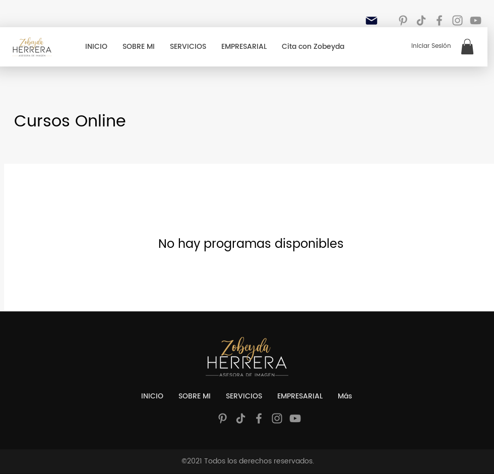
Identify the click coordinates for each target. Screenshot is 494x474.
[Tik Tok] (421, 20)
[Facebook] (439, 20)
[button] (467, 46)
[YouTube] (475, 20)
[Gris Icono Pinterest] (403, 20)
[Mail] (371, 20)
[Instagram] (457, 20)
